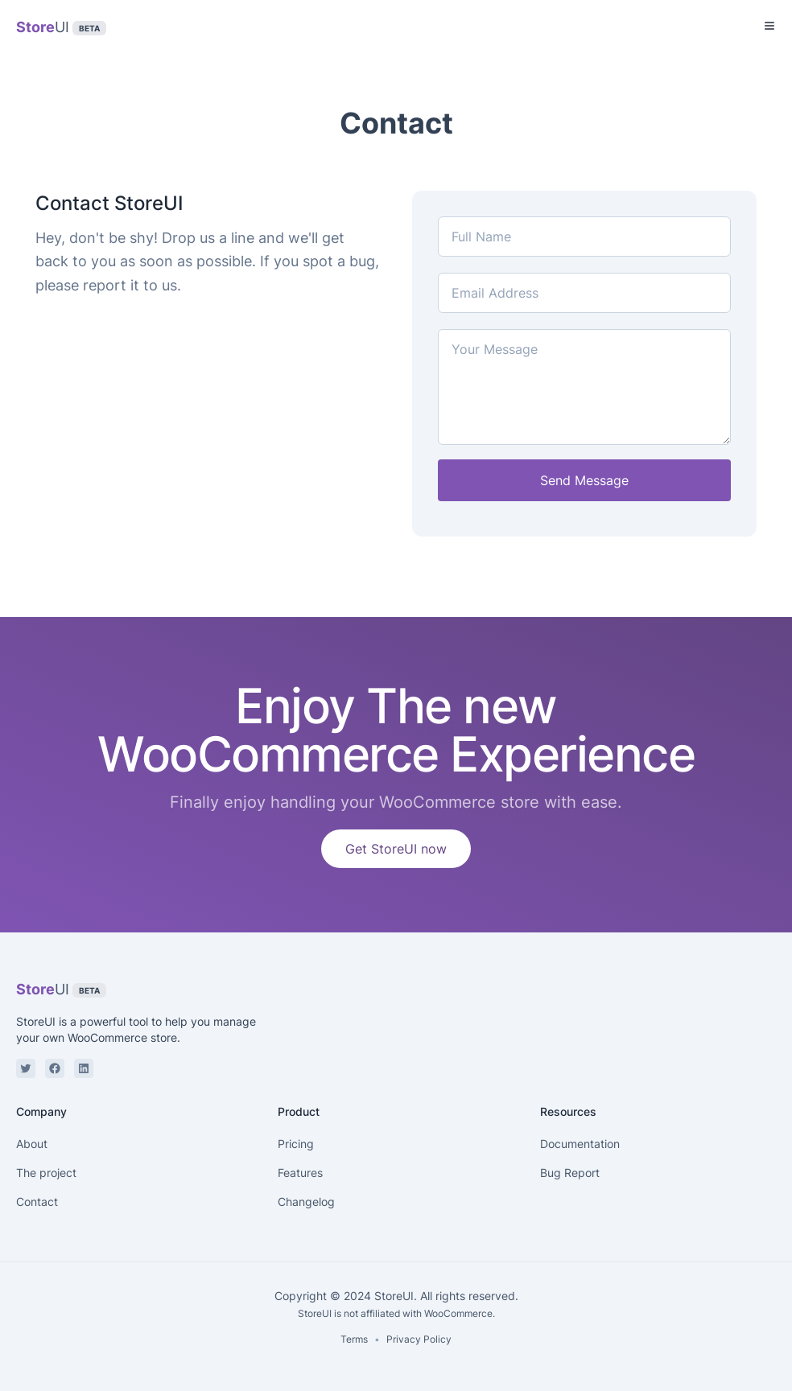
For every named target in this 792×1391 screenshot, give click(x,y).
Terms (354, 1339)
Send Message (584, 480)
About (31, 1143)
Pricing (296, 1143)
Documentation (580, 1143)
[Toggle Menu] (769, 25)
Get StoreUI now (396, 849)
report (104, 285)
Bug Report (570, 1172)
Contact (37, 1201)
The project (46, 1172)
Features (300, 1172)
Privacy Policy (419, 1339)
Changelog (306, 1201)
